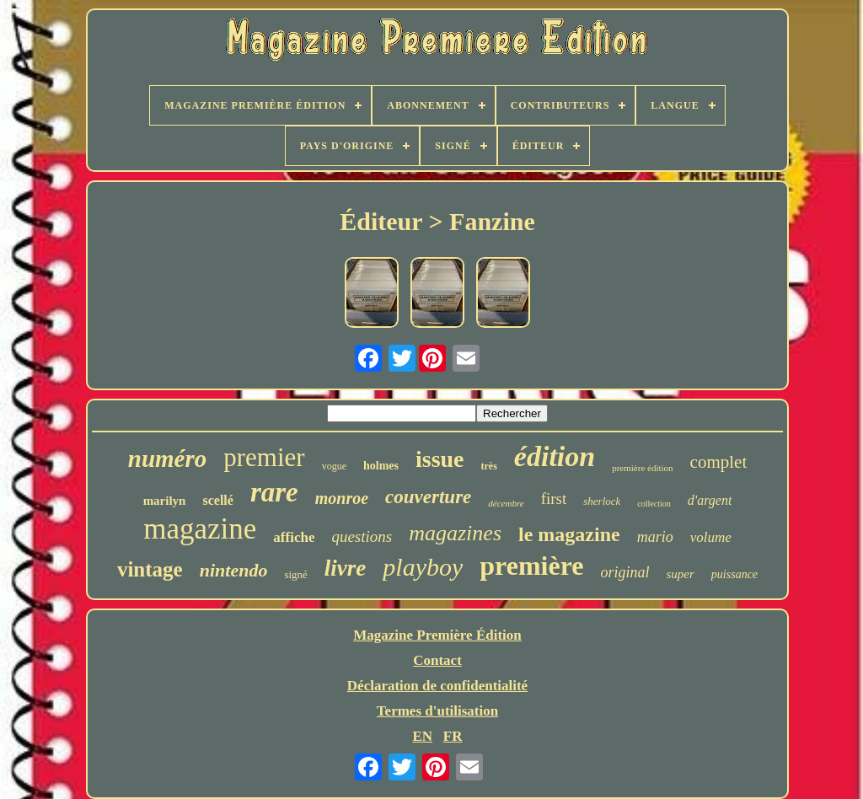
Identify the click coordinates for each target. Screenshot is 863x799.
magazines (455, 533)
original (625, 572)
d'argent (710, 500)
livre (345, 568)
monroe (341, 498)
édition (554, 456)
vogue (334, 466)
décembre (505, 503)
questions (361, 536)
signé (295, 574)
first (554, 498)
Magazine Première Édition (437, 635)
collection (653, 503)
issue (439, 459)
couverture (428, 496)
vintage (150, 569)
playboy (423, 567)
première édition (642, 468)
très (489, 466)
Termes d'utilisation (437, 711)
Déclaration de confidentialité (437, 686)
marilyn (164, 500)
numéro (167, 458)
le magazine (569, 534)
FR (453, 736)
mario (655, 536)
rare (274, 492)
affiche (293, 537)
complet (719, 462)
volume (711, 537)
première (531, 565)
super (680, 574)
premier (263, 457)
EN (422, 736)
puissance (734, 574)
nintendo (234, 570)
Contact (437, 660)
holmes (381, 465)
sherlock (601, 501)
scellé (217, 500)
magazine (199, 528)
